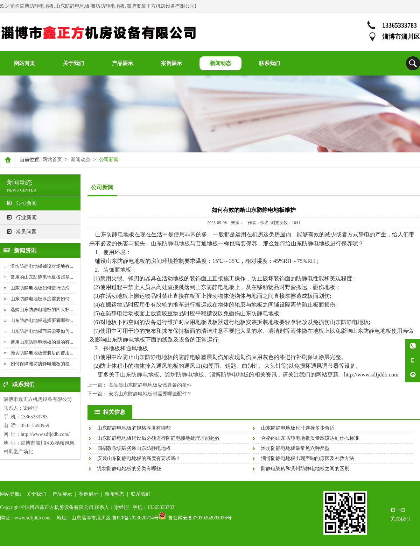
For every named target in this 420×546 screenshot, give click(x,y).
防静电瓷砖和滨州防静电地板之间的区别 (305, 468)
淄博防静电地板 (229, 375)
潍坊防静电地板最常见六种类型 (295, 448)
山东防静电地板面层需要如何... (41, 331)
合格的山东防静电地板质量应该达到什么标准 (310, 438)
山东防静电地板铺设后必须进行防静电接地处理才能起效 (158, 438)
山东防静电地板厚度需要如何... (41, 298)
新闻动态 (80, 159)
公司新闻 (22, 203)
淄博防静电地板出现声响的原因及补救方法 (307, 458)
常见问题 (22, 232)
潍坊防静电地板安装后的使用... (41, 352)
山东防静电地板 (170, 243)
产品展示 (62, 494)
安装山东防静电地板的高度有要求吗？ (139, 458)
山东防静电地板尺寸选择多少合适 (298, 428)
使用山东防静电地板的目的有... (41, 342)
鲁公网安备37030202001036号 (200, 517)
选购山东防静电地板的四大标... (41, 309)
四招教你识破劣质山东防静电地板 (134, 448)
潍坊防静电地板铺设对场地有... (41, 266)
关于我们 (36, 494)
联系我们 (140, 494)
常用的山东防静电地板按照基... (41, 277)
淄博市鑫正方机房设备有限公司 (38, 399)
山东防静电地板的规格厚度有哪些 (134, 428)
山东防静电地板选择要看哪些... (41, 320)
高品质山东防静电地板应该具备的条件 (150, 385)
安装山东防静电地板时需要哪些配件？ (150, 393)
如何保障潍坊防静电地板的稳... (41, 363)
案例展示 (88, 494)
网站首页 (52, 159)
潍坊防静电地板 (184, 375)
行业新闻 (22, 217)
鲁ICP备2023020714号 (135, 517)
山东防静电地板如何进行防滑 (40, 287)
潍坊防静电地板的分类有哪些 (129, 468)
